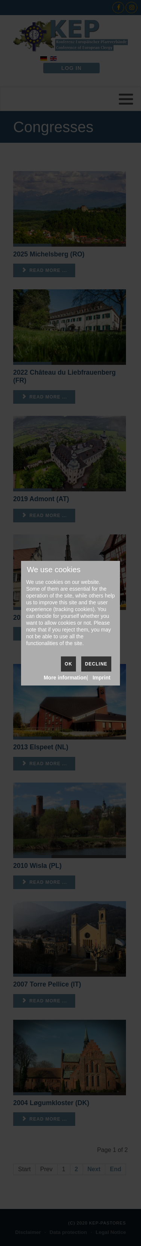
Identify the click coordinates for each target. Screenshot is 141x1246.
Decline (96, 664)
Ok (68, 664)
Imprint (101, 678)
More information (65, 678)
